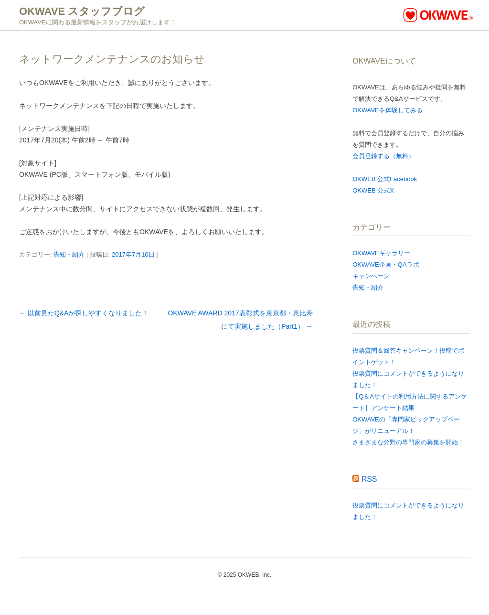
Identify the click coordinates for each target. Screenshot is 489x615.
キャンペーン (371, 276)
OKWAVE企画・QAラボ (385, 264)
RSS (369, 479)
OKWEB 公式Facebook (384, 179)
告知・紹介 (69, 254)
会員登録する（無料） (383, 156)
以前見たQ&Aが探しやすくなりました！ (84, 313)
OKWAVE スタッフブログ (82, 11)
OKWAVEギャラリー (381, 253)
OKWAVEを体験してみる (387, 110)
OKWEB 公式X (373, 190)
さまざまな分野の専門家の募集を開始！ (408, 442)
